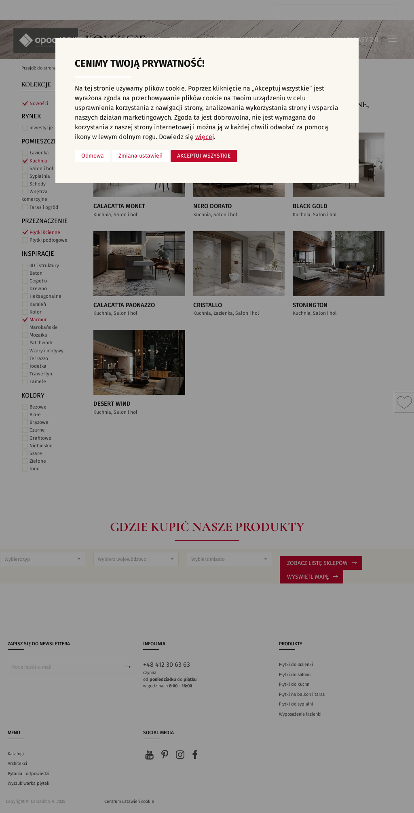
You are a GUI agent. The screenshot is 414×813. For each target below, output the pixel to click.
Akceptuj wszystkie (203, 156)
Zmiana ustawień (140, 156)
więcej (204, 137)
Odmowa (92, 156)
